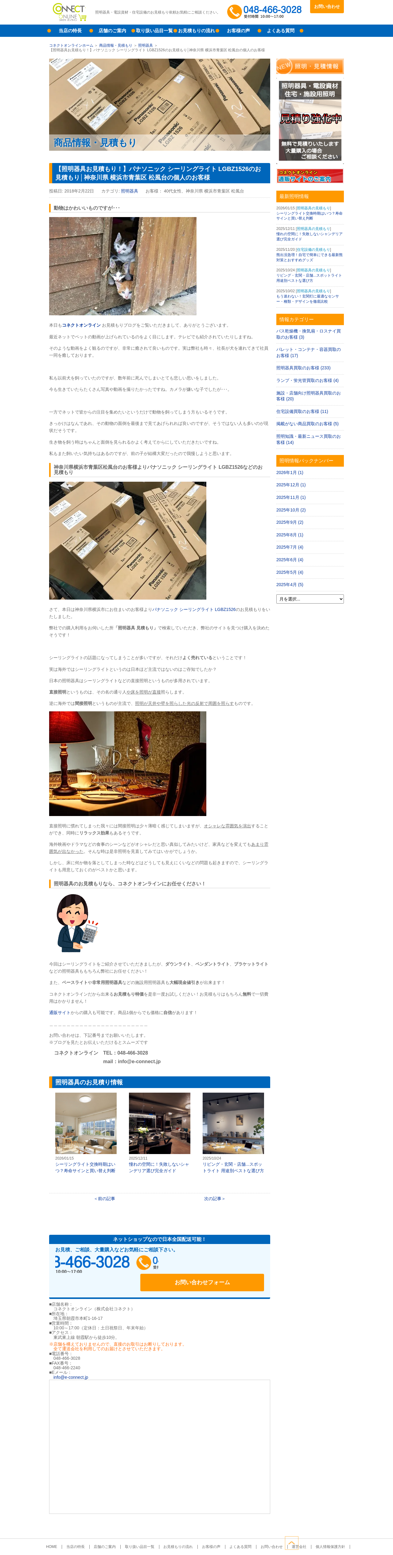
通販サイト (60, 1012)
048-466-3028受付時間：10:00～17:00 (265, 12)
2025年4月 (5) (289, 584)
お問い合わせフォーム (224, 1264)
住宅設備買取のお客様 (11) (302, 411)
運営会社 (288, 1529)
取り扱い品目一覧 (154, 30)
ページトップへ (337, 1542)
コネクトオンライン (81, 325)
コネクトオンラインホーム (71, 45)
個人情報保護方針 (316, 1529)
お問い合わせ (327, 6)
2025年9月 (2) (289, 522)
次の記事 (212, 1198)
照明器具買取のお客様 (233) (303, 367)
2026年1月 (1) (289, 472)
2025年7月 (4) (289, 547)
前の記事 (106, 1198)
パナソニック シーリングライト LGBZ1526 (194, 609)
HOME (65, 1529)
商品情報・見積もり (115, 45)
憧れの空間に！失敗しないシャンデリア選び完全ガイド (159, 1133)
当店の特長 (70, 30)
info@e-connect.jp (70, 1359)
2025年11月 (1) (291, 497)
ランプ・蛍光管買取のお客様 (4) (307, 380)
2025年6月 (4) (289, 559)
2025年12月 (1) (291, 484)
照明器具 (145, 45)
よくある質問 (280, 30)
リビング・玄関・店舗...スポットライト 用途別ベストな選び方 (233, 1133)
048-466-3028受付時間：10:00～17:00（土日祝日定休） (113, 1264)
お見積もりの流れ (196, 30)
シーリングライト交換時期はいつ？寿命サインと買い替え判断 (86, 1133)
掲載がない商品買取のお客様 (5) (307, 423)
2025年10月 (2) (291, 509)
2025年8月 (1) (289, 534)
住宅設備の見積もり (313, 249)
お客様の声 (238, 30)
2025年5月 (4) (289, 572)
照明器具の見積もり (313, 208)
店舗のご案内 (112, 30)
